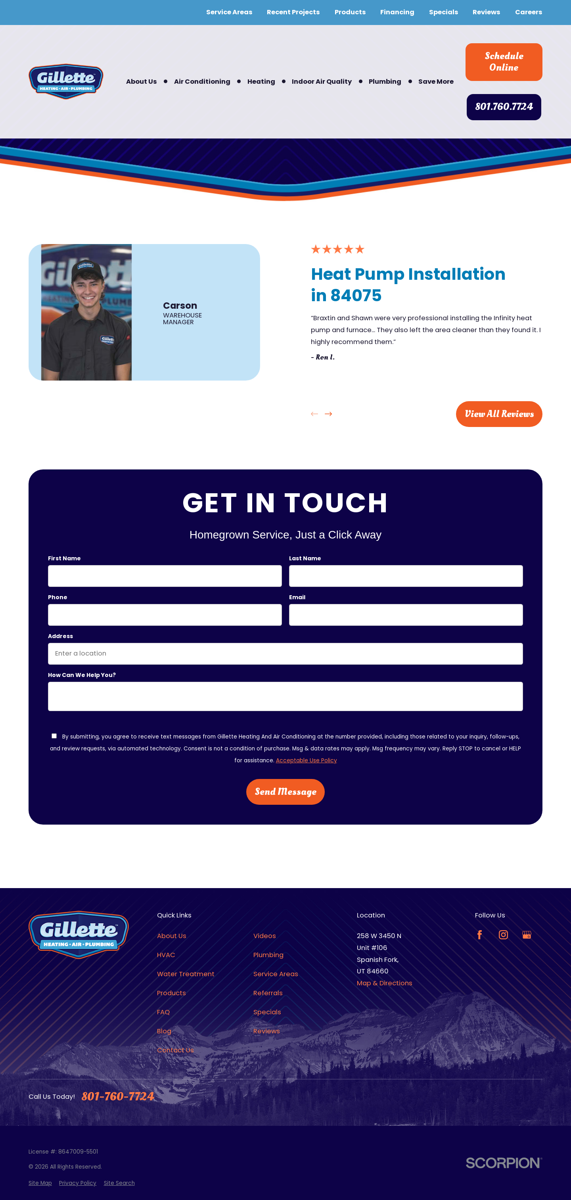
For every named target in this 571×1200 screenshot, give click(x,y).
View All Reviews (499, 414)
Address (60, 636)
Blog (164, 1031)
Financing (397, 12)
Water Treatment (186, 974)
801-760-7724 (117, 1097)
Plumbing (268, 955)
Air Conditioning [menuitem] (202, 81)
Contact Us (175, 1050)
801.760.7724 (504, 106)
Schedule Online (504, 62)
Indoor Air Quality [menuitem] (322, 81)
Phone (57, 597)
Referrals (268, 993)
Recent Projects (293, 12)
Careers (528, 12)
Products (350, 12)
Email (297, 597)
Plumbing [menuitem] (385, 81)
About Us (171, 935)
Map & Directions (384, 983)
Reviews (486, 12)
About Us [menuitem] (141, 81)
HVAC (166, 955)
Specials (443, 12)
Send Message (285, 791)
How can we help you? (82, 675)
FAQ (163, 1012)
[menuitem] (40, 1183)
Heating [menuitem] (261, 81)
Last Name (305, 559)
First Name (64, 559)
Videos (264, 935)
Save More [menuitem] (436, 81)
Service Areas (229, 12)
